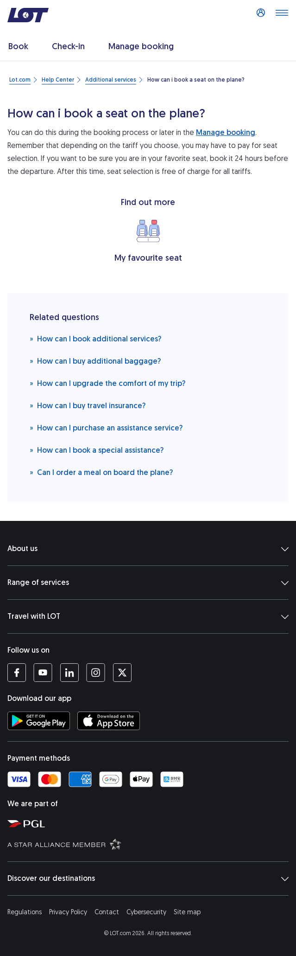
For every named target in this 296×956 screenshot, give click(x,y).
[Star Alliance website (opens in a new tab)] (149, 843)
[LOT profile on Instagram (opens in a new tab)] (95, 672)
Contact (106, 912)
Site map (187, 912)
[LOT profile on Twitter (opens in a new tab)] (122, 672)
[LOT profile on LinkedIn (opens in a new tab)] (69, 672)
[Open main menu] (281, 15)
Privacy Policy (68, 912)
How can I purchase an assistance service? (106, 427)
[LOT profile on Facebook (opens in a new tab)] (16, 672)
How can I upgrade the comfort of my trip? (107, 383)
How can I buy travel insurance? (87, 405)
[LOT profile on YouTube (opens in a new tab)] (42, 672)
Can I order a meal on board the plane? (101, 472)
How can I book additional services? (95, 338)
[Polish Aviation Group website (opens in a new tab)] (149, 823)
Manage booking (225, 132)
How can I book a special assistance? (97, 450)
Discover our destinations (148, 878)
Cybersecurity (146, 912)
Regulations (24, 912)
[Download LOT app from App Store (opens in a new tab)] (108, 721)
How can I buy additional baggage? (95, 361)
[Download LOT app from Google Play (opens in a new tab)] (38, 721)
